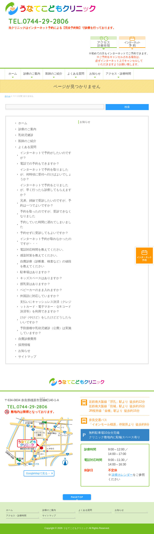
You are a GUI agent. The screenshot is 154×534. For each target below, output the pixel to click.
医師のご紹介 (27, 141)
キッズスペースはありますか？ (41, 278)
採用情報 (24, 344)
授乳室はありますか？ (35, 284)
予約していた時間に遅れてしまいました (45, 225)
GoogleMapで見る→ (38, 473)
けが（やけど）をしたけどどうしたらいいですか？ (45, 320)
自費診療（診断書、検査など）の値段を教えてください (45, 264)
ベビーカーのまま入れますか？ (41, 290)
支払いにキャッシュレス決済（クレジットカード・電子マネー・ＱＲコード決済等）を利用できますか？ (45, 306)
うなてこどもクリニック (75, 528)
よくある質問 (27, 147)
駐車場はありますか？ (35, 272)
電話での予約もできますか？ (39, 163)
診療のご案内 (27, 129)
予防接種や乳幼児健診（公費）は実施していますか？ (45, 330)
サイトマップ (27, 356)
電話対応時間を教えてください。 (42, 249)
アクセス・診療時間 (16, 515)
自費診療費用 (27, 338)
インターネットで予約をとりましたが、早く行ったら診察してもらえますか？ (45, 190)
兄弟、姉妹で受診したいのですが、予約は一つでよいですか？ (45, 203)
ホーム (22, 123)
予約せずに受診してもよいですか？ (44, 232)
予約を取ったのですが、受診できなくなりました (45, 214)
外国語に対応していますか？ (39, 296)
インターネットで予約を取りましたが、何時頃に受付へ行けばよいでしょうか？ (45, 174)
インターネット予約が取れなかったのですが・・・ (45, 241)
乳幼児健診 (25, 135)
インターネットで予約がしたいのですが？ (45, 155)
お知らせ (24, 350)
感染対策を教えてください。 (39, 255)
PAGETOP (77, 497)
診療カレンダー (122, 474)
